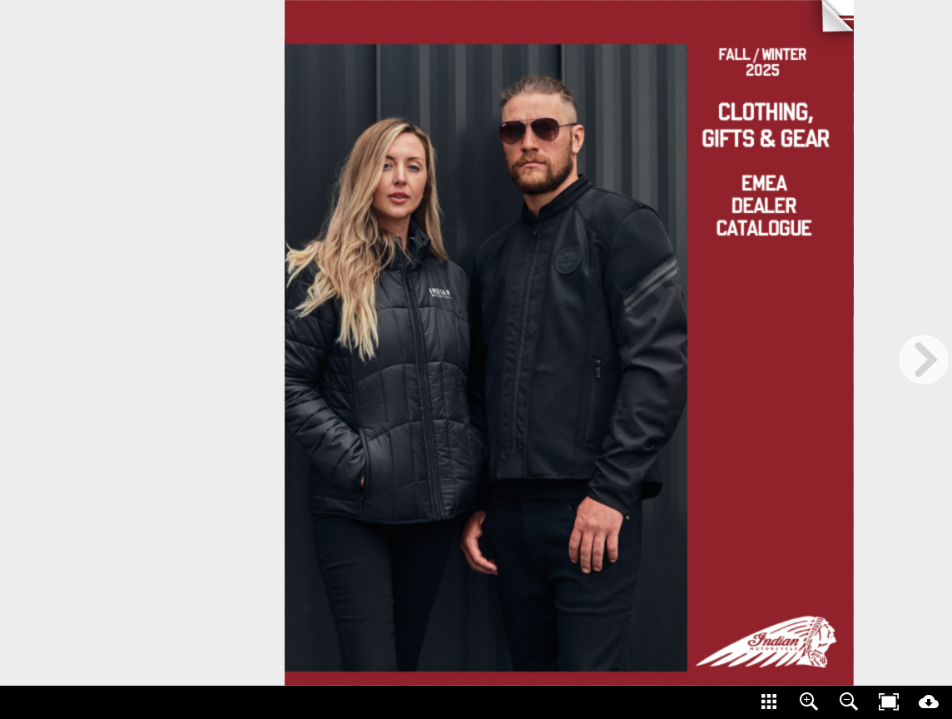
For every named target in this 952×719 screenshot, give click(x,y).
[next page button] (923, 359)
